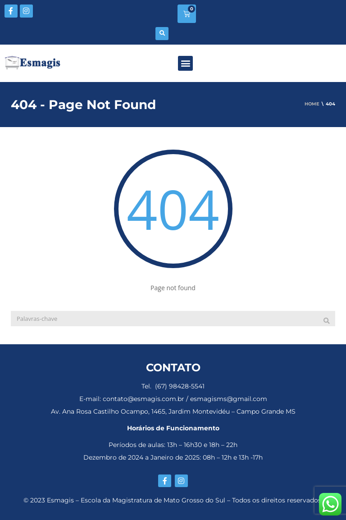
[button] (161, 33)
